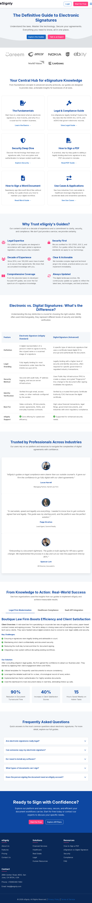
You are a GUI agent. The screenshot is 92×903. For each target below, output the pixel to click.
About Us (5, 846)
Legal (35, 857)
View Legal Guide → (69, 125)
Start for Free (80, 4)
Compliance (68, 857)
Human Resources (40, 861)
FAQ (65, 861)
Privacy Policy (53, 899)
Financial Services (40, 846)
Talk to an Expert (57, 37)
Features (5, 850)
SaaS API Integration (74, 610)
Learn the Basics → (23, 125)
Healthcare (37, 850)
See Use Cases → (69, 200)
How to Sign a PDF (71, 846)
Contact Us (6, 857)
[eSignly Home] (6, 4)
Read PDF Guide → (69, 163)
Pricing (4, 854)
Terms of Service (68, 899)
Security (67, 854)
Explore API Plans (54, 822)
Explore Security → (23, 163)
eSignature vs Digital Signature (76, 850)
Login (67, 4)
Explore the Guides (36, 37)
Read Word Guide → (23, 200)
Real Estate (37, 854)
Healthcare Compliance (48, 610)
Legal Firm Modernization (20, 610)
